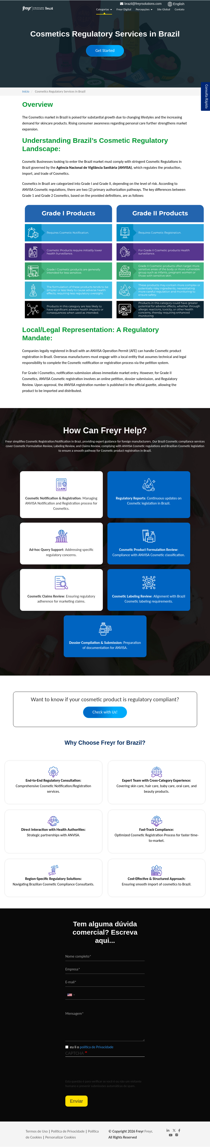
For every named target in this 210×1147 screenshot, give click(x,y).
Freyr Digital (124, 9)
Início (25, 91)
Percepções (144, 9)
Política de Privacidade (68, 1131)
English (178, 4)
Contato (179, 9)
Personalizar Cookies (60, 1137)
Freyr (148, 1131)
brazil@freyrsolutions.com (142, 4)
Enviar (76, 1101)
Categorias (104, 9)
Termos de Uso (37, 1131)
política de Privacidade (96, 1047)
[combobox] (71, 994)
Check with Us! (105, 712)
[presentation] (100, 1070)
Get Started (105, 50)
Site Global (163, 9)
